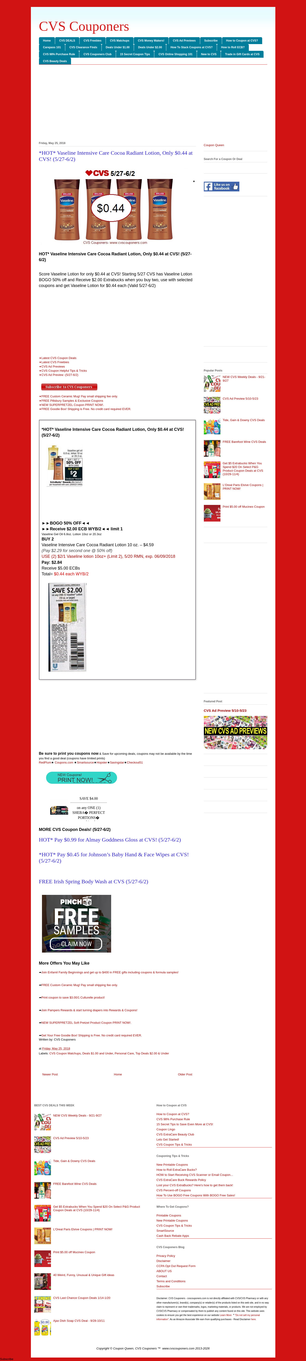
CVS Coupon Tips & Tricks (174, 1144)
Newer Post (50, 1074)
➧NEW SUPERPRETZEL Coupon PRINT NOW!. (71, 405)
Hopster (102, 762)
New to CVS (209, 54)
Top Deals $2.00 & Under (152, 1053)
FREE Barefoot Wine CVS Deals (244, 442)
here (253, 1319)
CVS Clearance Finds (83, 47)
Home (47, 40)
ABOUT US (164, 1271)
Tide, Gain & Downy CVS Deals (244, 420)
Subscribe (211, 40)
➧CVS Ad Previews (52, 366)
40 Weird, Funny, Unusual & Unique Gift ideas (83, 1275)
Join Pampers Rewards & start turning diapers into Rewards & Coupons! (89, 1010)
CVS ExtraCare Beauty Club (175, 1134)
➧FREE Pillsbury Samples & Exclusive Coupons (71, 400)
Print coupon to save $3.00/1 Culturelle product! (73, 997)
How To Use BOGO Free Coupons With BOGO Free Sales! (196, 1195)
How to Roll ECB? (233, 47)
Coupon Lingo (166, 1129)
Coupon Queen (214, 145)
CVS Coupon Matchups (65, 1053)
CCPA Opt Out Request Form (176, 1266)
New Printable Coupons (172, 1164)
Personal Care (124, 1053)
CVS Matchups (119, 40)
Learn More (226, 1315)
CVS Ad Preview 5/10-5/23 (240, 398)
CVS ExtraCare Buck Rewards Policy (181, 1180)
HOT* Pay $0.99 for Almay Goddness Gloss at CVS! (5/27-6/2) (110, 840)
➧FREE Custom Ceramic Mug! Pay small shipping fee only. (78, 396)
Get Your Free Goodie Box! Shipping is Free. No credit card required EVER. (92, 1035)
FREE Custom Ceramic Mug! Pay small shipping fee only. (80, 985)
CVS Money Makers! (151, 40)
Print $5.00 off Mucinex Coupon (244, 506)
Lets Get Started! (168, 1139)
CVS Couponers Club (97, 54)
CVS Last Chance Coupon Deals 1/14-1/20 (81, 1298)
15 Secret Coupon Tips (135, 54)
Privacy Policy (166, 1256)
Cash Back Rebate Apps (173, 1235)
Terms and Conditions (171, 1281)
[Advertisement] (153, 104)
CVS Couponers (84, 26)
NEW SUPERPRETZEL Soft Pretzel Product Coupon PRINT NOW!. (86, 1022)
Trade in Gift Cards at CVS (242, 54)
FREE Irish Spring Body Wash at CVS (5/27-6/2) (93, 881)
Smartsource (85, 762)
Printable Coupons (169, 1215)
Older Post (185, 1074)
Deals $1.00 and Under (97, 1053)
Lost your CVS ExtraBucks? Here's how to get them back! (195, 1185)
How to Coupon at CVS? (242, 40)
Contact (162, 1276)
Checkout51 (135, 762)
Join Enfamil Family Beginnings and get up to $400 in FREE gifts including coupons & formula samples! (110, 972)
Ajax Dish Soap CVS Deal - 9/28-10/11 (79, 1320)
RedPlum (45, 762)
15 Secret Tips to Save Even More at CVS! (185, 1124)
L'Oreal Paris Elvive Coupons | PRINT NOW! (83, 1229)
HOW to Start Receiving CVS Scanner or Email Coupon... (195, 1175)
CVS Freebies (92, 40)
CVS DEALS (67, 40)
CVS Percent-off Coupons (174, 1190)
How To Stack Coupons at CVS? (191, 47)
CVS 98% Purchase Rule (59, 54)
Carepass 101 (52, 47)
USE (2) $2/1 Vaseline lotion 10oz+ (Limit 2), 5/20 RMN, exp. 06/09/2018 (108, 556)
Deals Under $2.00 (150, 47)
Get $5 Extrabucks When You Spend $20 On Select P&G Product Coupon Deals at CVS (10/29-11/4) (243, 469)
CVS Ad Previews (184, 40)
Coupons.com (64, 762)
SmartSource (165, 1230)
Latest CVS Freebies (55, 362)
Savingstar (117, 762)
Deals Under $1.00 (118, 47)
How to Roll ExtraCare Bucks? (177, 1169)
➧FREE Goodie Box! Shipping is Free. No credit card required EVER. (85, 409)
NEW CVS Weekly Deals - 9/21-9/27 (77, 1115)
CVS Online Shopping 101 (175, 54)
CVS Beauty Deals (55, 61)
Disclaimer (164, 1261)
